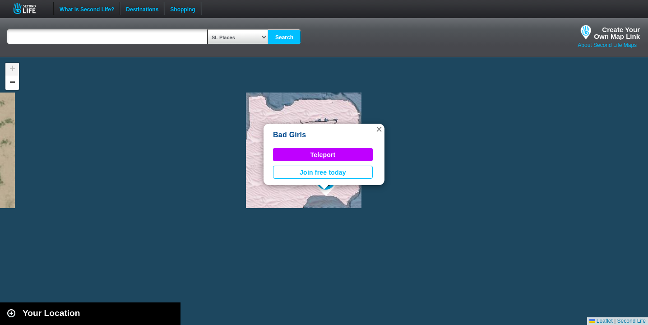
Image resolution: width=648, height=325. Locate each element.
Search (284, 37)
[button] (379, 129)
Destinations (142, 8)
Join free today (323, 172)
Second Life (29, 8)
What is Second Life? (87, 8)
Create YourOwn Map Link (617, 33)
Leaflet (600, 321)
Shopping (182, 8)
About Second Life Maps (607, 45)
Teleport (323, 154)
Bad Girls (289, 135)
